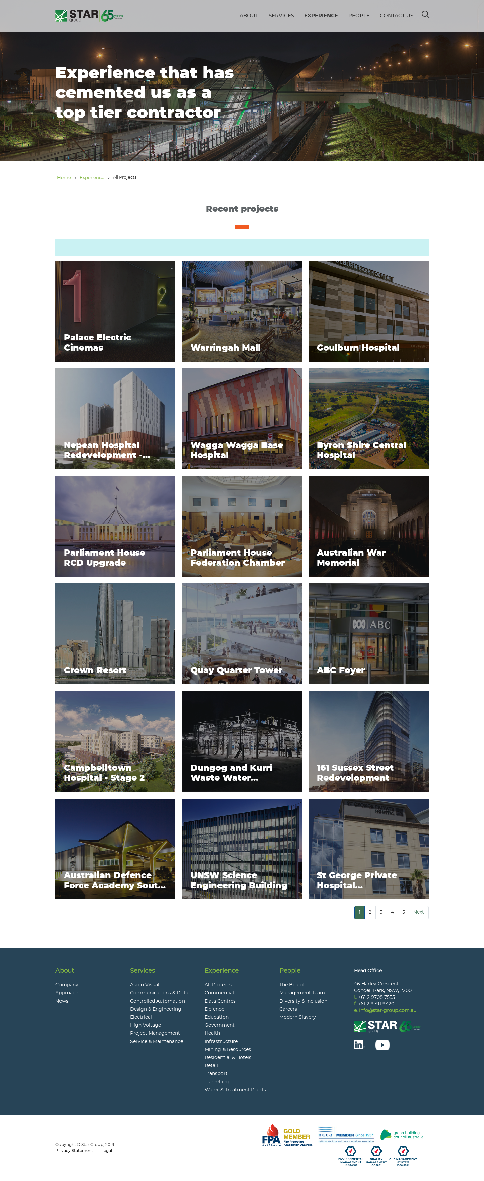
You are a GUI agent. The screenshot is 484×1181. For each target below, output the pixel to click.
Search (426, 12)
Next (418, 912)
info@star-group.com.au (387, 1010)
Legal (106, 1151)
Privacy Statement (74, 1151)
